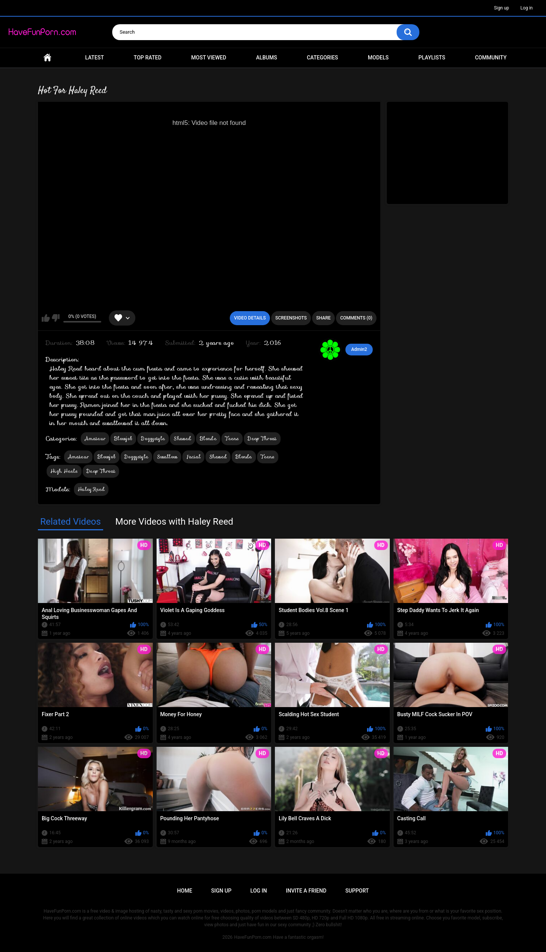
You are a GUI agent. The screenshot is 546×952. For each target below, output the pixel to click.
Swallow (167, 456)
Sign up (501, 8)
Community (491, 58)
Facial (193, 456)
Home (47, 57)
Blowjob (123, 438)
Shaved (182, 438)
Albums (266, 58)
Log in (526, 8)
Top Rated (148, 58)
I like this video (46, 318)
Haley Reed (91, 489)
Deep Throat (262, 438)
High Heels (64, 471)
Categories (322, 58)
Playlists (432, 58)
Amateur (95, 438)
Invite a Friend (306, 891)
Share (323, 318)
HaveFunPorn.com (252, 937)
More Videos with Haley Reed (174, 521)
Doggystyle (153, 438)
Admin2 (359, 349)
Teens (232, 438)
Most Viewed (208, 58)
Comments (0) (356, 318)
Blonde (208, 438)
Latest (94, 58)
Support (357, 891)
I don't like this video (56, 318)
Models (378, 58)
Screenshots (291, 318)
